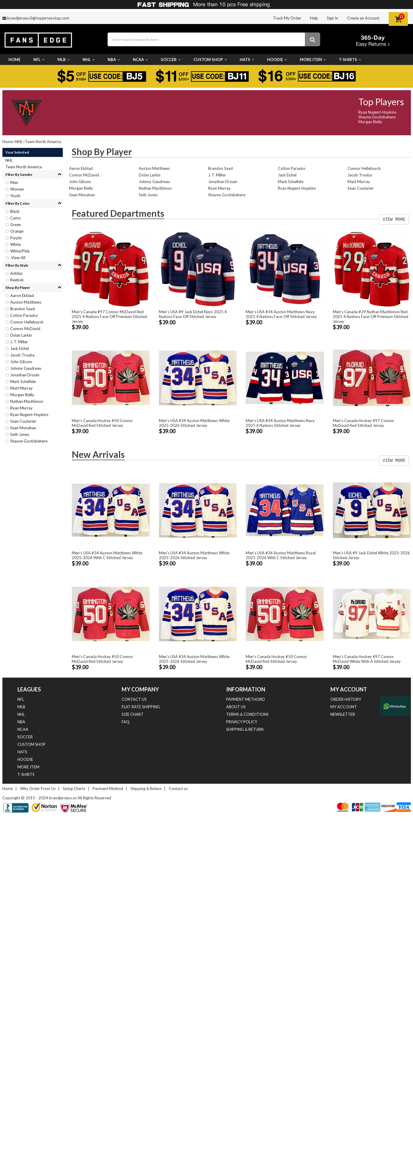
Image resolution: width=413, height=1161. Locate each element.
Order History (345, 699)
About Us (236, 706)
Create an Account (363, 18)
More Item (313, 59)
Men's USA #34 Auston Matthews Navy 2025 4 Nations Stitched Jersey (280, 423)
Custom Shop (210, 59)
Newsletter (342, 714)
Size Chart (133, 714)
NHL (89, 59)
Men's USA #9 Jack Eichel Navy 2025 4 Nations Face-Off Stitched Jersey (193, 314)
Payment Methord (245, 699)
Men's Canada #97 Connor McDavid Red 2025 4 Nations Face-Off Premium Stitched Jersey (109, 316)
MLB (63, 59)
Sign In (332, 18)
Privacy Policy (241, 721)
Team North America (43, 141)
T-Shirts (350, 59)
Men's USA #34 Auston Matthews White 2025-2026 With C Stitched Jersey (107, 555)
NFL (38, 59)
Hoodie (277, 59)
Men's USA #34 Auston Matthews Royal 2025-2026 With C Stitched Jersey (281, 555)
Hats (247, 59)
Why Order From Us (38, 788)
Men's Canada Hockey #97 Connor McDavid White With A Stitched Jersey (367, 659)
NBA (114, 59)
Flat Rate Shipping (141, 706)
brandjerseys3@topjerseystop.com (38, 18)
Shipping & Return (244, 729)
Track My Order (287, 18)
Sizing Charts (74, 788)
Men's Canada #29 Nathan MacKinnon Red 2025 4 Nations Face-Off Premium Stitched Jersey (370, 316)
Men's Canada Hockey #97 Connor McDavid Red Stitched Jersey (363, 423)
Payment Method (108, 788)
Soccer (171, 59)
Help (314, 18)
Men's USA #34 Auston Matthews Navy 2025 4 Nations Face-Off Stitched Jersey (281, 314)
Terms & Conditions (247, 714)
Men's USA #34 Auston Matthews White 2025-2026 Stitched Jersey (194, 423)
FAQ (125, 721)
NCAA (140, 59)
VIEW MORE (394, 219)
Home (14, 59)
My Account (343, 706)
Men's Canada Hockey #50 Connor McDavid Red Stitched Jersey (102, 423)
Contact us (134, 699)
